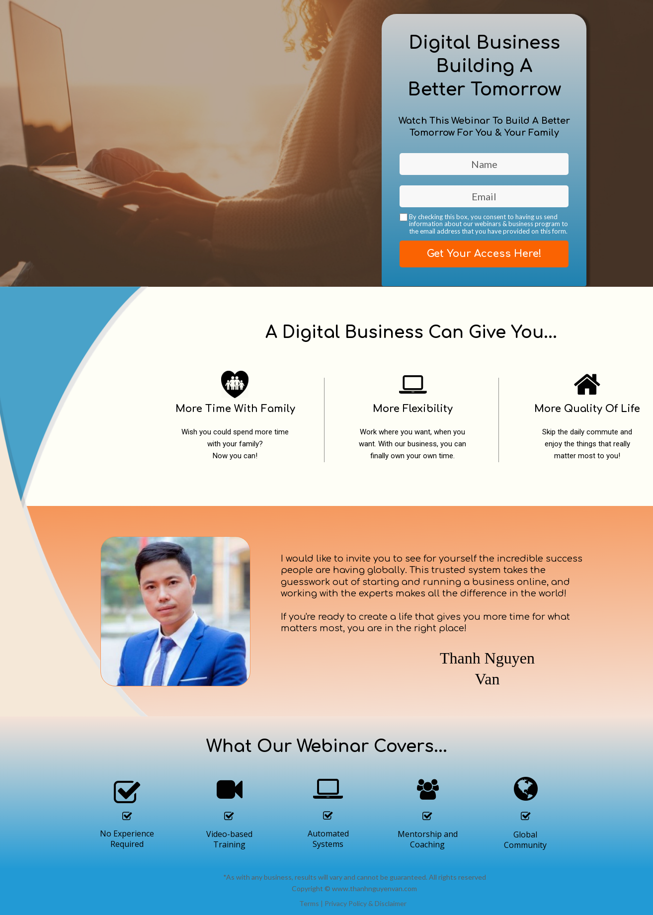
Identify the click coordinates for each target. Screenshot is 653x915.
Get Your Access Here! (484, 254)
